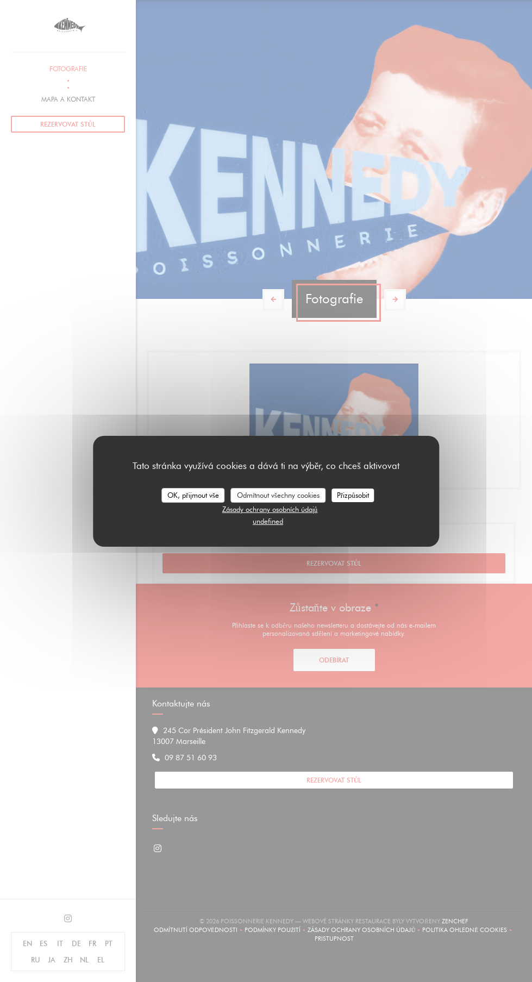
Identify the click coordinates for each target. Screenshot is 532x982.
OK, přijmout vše (192, 494)
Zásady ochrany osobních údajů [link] (270, 509)
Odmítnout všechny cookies (278, 494)
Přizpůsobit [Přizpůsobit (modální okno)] (353, 494)
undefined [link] (268, 521)
